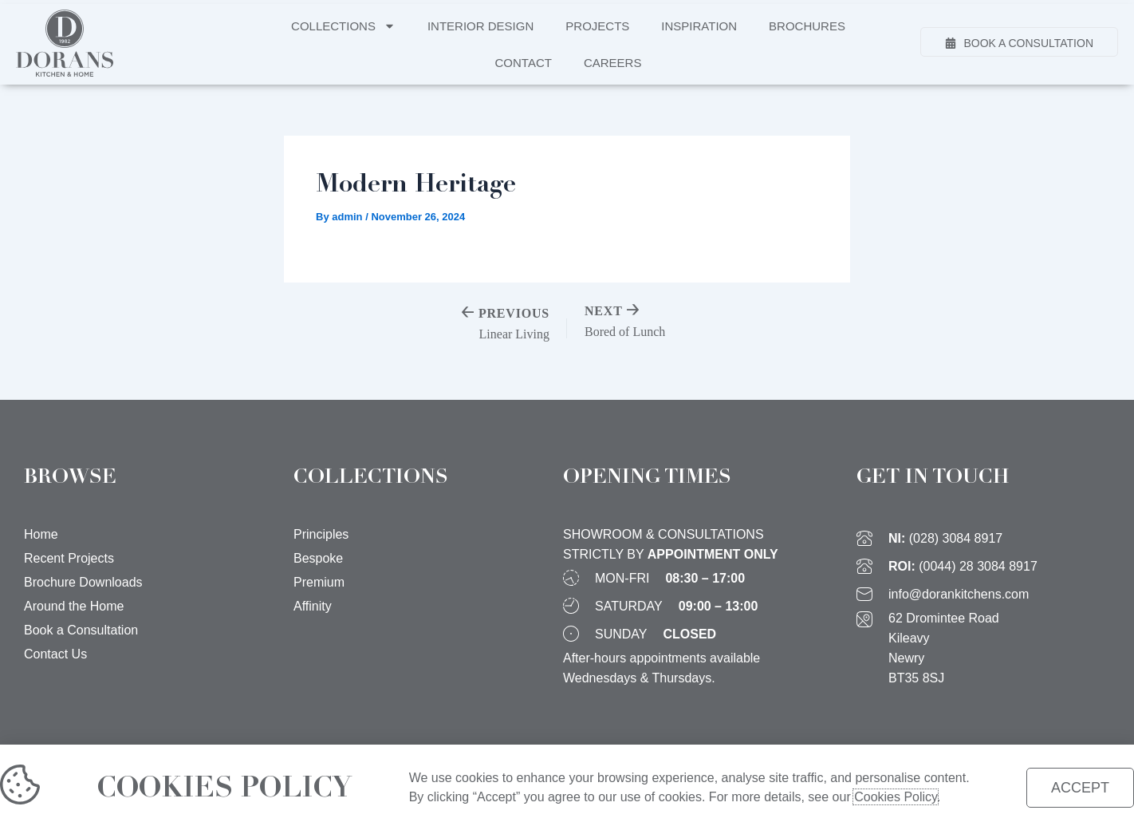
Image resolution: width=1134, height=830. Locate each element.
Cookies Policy (890, 797)
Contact (523, 62)
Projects (597, 26)
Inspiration (699, 26)
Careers (613, 62)
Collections (343, 26)
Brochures (807, 26)
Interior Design (480, 26)
